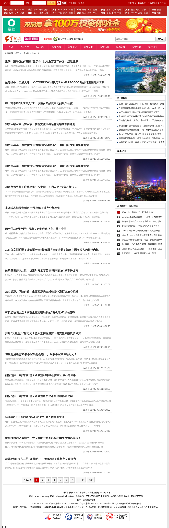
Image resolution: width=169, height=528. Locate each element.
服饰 (84, 9)
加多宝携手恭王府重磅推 (130, 126)
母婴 (46, 13)
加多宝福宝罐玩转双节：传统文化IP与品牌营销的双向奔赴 (40, 124)
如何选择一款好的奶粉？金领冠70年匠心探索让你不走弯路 (40, 375)
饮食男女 (56, 46)
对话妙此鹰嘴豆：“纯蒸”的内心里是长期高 (141, 226)
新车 (65, 9)
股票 (11, 13)
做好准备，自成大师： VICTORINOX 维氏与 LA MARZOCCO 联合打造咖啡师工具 (54, 82)
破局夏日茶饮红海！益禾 (130, 138)
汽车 (54, 9)
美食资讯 (72, 46)
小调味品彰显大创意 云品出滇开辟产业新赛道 (32, 207)
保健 (41, 13)
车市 (60, 9)
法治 (30, 9)
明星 (133, 9)
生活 (95, 13)
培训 (146, 13)
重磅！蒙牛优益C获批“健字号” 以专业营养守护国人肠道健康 (41, 61)
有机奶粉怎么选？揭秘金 (130, 142)
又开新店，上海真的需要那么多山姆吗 (139, 253)
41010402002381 (40, 503)
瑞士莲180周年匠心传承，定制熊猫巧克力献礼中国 (35, 228)
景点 (84, 13)
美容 (90, 9)
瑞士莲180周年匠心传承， (153, 130)
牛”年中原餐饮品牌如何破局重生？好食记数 (141, 221)
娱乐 (127, 9)
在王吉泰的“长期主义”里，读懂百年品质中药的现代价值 (39, 103)
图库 (159, 9)
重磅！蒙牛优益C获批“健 (130, 104)
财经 (6, 13)
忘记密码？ (79, 3)
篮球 (108, 9)
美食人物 (104, 46)
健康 (30, 13)
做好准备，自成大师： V (153, 108)
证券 (17, 13)
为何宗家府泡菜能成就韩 (130, 108)
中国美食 (24, 46)
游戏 (154, 9)
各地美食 (120, 46)
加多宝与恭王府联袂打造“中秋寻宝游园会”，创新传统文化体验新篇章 (47, 145)
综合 (119, 9)
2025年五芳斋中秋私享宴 (153, 142)
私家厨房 (40, 46)
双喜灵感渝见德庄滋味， (130, 130)
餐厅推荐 (153, 46)
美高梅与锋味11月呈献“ (129, 120)
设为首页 (152, 3)
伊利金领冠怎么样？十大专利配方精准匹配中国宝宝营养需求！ (43, 438)
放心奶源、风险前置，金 (153, 138)
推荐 (119, 13)
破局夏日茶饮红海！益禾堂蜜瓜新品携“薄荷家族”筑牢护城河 (41, 270)
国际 (17, 9)
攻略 (90, 13)
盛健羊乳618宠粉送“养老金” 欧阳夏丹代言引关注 (34, 417)
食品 (35, 13)
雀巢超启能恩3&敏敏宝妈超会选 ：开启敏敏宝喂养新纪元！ (41, 354)
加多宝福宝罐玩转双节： (150, 112)
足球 (114, 9)
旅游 (79, 13)
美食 (103, 13)
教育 (127, 13)
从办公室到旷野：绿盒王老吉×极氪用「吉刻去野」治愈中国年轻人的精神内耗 (52, 249)
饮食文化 (88, 46)
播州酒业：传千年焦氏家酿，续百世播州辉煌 (142, 244)
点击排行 (122, 206)
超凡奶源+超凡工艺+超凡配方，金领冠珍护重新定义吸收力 (40, 458)
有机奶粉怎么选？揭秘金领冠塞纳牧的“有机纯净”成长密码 (40, 312)
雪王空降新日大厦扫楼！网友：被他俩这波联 (142, 240)
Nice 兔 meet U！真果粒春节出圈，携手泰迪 (142, 235)
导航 (159, 13)
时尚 (79, 9)
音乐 (144, 9)
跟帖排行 (133, 206)
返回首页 (132, 3)
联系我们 (142, 3)
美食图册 (136, 46)
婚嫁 (71, 13)
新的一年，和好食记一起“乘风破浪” (137, 212)
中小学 (134, 13)
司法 (41, 9)
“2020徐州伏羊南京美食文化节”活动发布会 (141, 230)
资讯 (6, 9)
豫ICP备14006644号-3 (101, 503)
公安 (35, 9)
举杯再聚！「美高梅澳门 (152, 120)
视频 (154, 13)
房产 (54, 13)
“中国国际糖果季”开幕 (151, 134)
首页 (10, 46)
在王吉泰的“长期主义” (129, 112)
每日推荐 (122, 98)
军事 (22, 9)
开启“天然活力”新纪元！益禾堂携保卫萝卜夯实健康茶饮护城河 (43, 333)
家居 (65, 13)
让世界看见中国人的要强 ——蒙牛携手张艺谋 (142, 249)
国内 (11, 9)
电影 (138, 9)
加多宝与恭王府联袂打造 (130, 116)
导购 (71, 9)
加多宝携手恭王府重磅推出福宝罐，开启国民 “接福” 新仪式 (41, 187)
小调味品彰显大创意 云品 (153, 126)
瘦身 (95, 9)
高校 (140, 13)
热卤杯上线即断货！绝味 (153, 104)
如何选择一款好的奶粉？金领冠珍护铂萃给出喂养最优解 (39, 396)
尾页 (91, 480)
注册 (71, 3)
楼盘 (60, 13)
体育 (103, 9)
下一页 (81, 480)
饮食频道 (26, 53)
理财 (22, 13)
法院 (46, 9)
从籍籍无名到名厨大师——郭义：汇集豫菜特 (142, 217)
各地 (114, 13)
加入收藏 (162, 3)
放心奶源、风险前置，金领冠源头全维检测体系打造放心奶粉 (41, 291)
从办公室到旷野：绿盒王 (130, 134)
